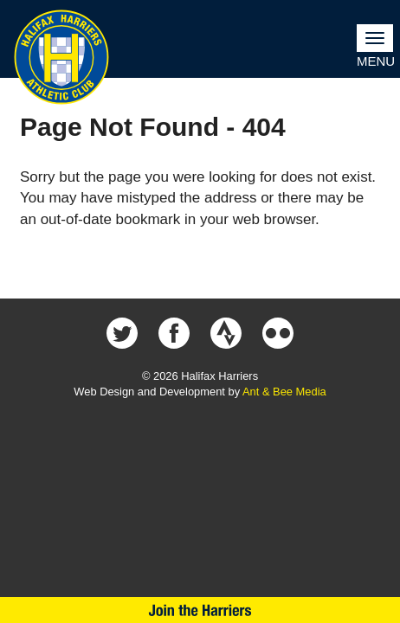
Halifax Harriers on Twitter (122, 333)
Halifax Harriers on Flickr (278, 333)
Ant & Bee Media (284, 391)
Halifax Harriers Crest (61, 57)
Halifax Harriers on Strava (226, 333)
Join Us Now (200, 610)
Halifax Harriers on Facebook (174, 333)
